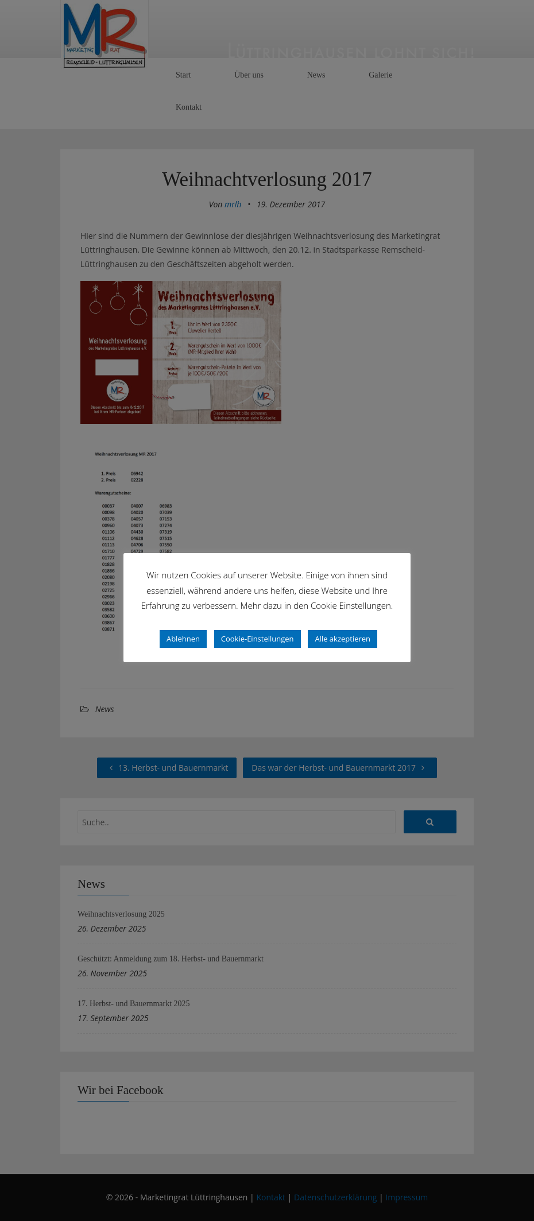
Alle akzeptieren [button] (342, 638)
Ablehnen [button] (183, 638)
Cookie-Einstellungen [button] (257, 638)
